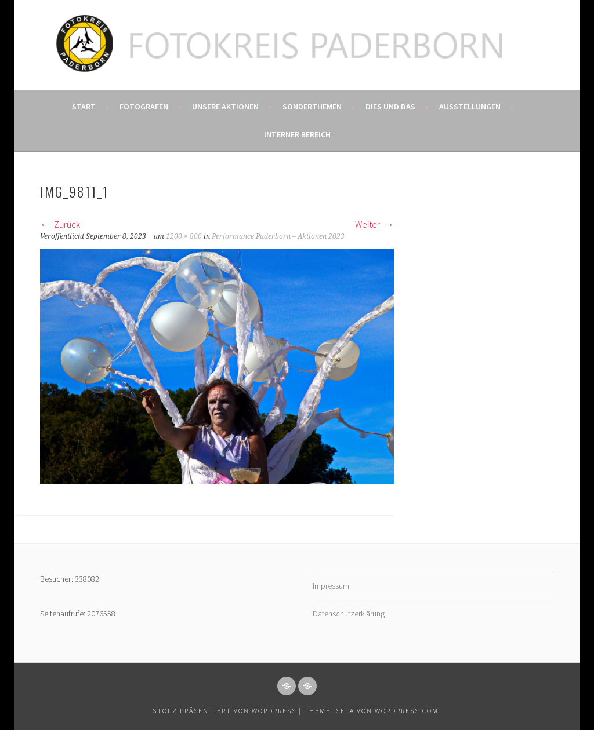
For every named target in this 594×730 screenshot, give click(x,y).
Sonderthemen (312, 106)
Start (84, 106)
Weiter (374, 224)
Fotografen (143, 106)
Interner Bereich (297, 134)
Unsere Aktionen (225, 106)
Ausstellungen (470, 106)
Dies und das (390, 106)
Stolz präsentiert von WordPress (224, 710)
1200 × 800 (184, 236)
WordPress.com (407, 710)
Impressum (331, 586)
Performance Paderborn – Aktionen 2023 (278, 236)
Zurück (60, 224)
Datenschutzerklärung (349, 613)
